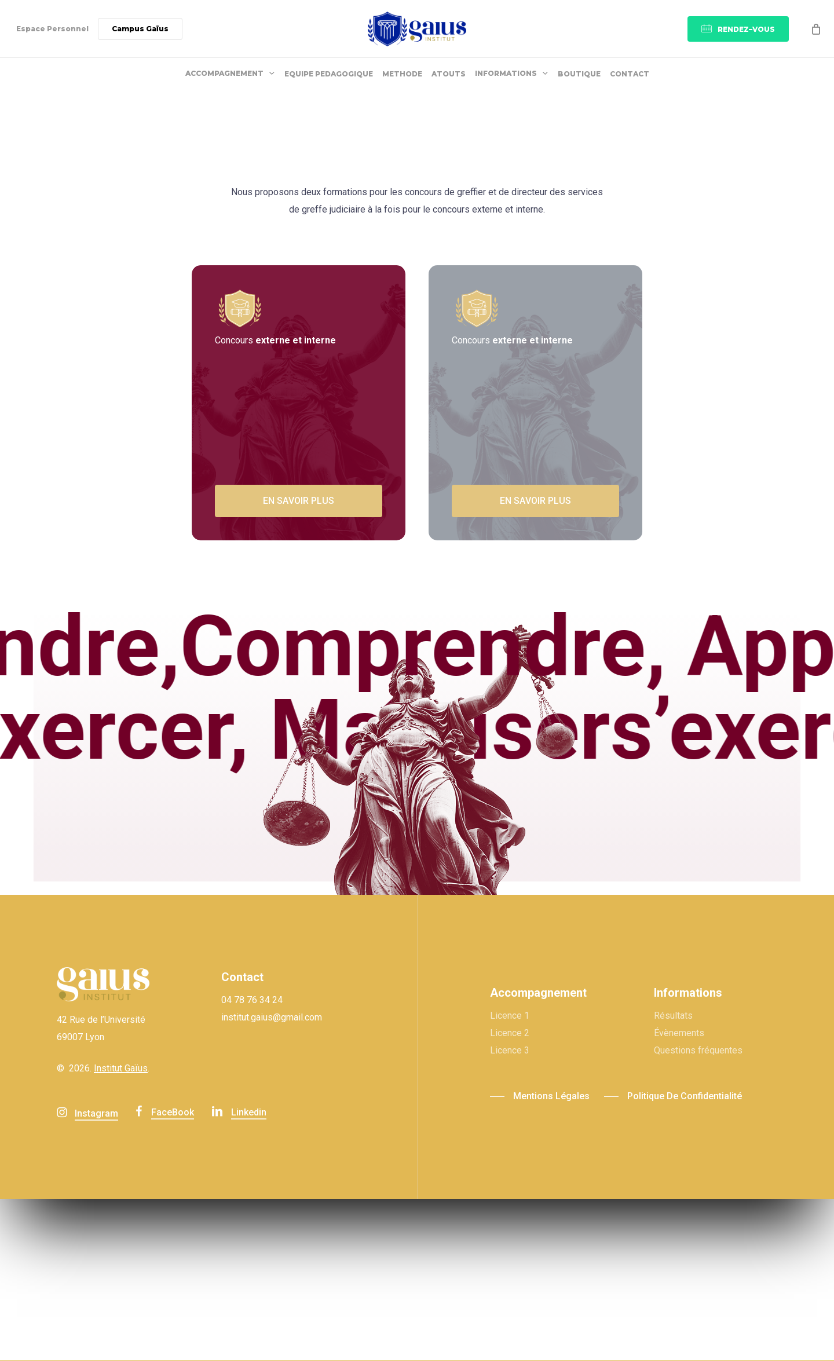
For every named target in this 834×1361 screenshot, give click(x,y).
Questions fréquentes (698, 1050)
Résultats (673, 1015)
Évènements (679, 1032)
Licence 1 (509, 1015)
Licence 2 (509, 1032)
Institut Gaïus (121, 1068)
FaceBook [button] (172, 1112)
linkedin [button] (248, 1112)
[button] (298, 501)
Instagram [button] (96, 1113)
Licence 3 (509, 1050)
